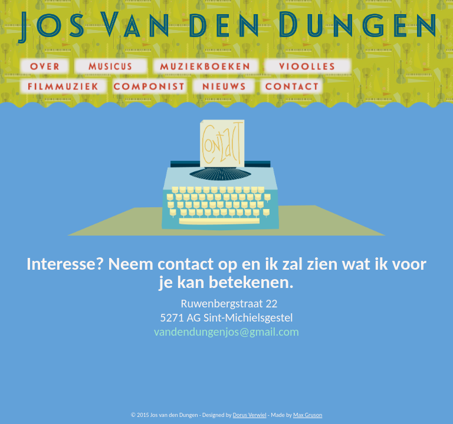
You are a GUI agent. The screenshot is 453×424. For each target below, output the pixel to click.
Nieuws (200, 80)
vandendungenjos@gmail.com (226, 331)
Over (25, 60)
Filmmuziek (32, 80)
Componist (124, 80)
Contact (268, 80)
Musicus (83, 60)
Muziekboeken (169, 60)
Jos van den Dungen (41, 14)
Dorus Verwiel (250, 415)
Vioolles (272, 60)
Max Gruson (307, 415)
